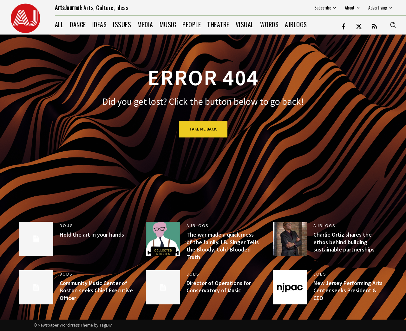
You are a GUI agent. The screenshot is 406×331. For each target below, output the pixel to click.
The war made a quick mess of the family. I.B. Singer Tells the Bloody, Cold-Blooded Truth (223, 245)
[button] (393, 25)
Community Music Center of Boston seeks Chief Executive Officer (96, 290)
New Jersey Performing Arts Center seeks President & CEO (348, 290)
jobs (66, 274)
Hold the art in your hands (92, 234)
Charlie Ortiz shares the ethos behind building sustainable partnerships (344, 242)
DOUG (66, 225)
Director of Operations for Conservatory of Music (219, 286)
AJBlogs (198, 225)
